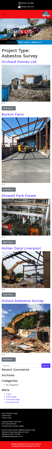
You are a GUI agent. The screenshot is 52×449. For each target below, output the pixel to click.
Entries (11, 397)
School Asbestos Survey (23, 301)
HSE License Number (9, 424)
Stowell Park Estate (19, 195)
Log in (8, 394)
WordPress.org (12, 402)
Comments (13, 399)
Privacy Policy (6, 418)
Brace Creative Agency (33, 444)
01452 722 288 (27, 3)
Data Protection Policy (10, 413)
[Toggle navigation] (5, 14)
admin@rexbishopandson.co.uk (12, 436)
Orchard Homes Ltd (19, 62)
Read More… (8, 108)
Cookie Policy (6, 415)
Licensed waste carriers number (13, 426)
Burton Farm (13, 114)
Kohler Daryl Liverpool (21, 248)
